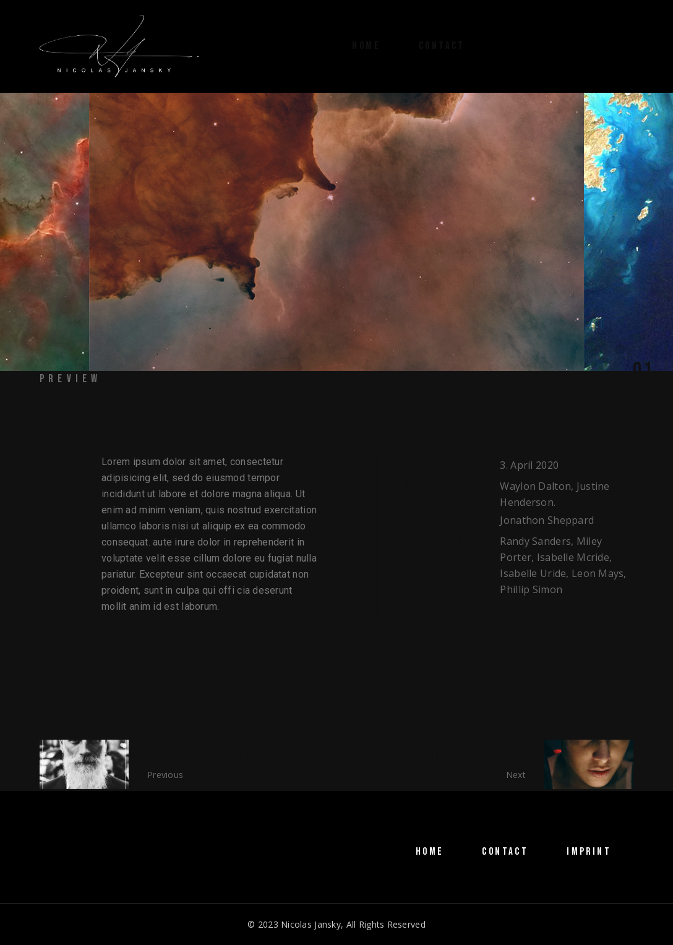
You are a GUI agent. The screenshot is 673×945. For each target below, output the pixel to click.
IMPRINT (589, 851)
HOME (430, 851)
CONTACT (505, 851)
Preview (70, 378)
